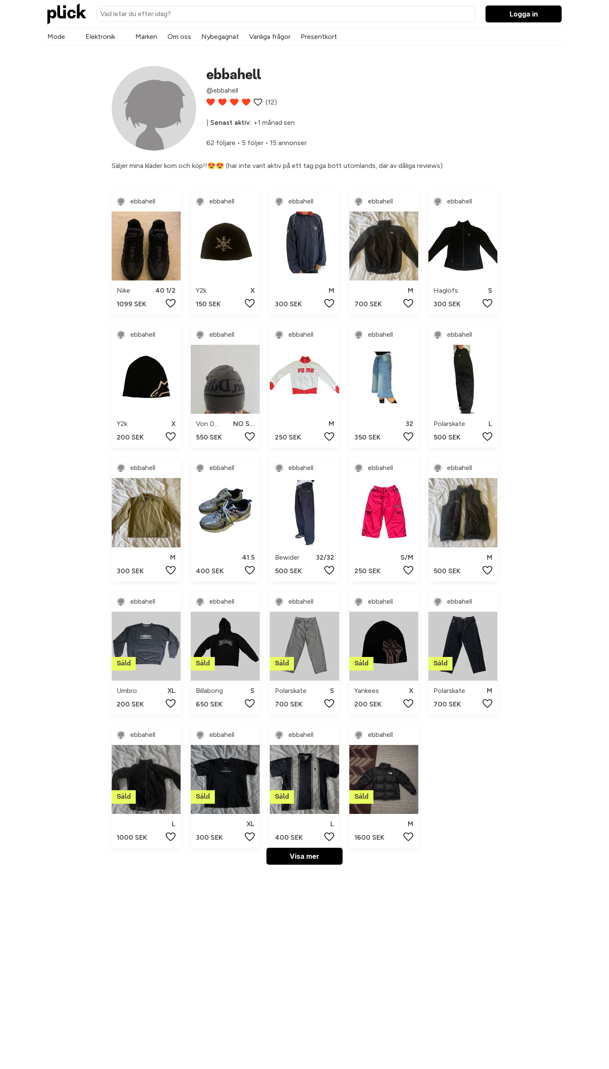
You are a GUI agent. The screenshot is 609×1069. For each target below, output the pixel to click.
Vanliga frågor (270, 37)
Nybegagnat (220, 37)
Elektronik (100, 37)
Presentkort (319, 37)
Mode (56, 37)
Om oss (179, 37)
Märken (146, 37)
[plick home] (66, 14)
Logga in (524, 14)
